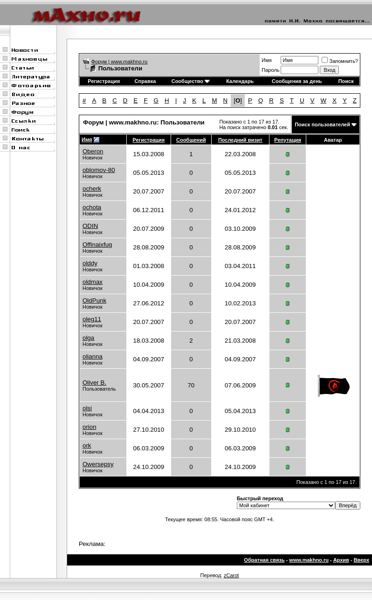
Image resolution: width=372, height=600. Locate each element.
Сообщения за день (297, 81)
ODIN (90, 225)
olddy (90, 263)
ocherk (92, 188)
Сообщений (191, 140)
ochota (92, 207)
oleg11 (92, 319)
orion (89, 426)
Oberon (93, 151)
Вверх (361, 560)
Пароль (270, 70)
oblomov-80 (99, 169)
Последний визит (240, 140)
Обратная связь (264, 560)
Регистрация (104, 81)
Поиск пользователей (322, 124)
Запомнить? (340, 61)
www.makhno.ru (309, 560)
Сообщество (191, 81)
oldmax (93, 281)
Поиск (346, 81)
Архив (341, 560)
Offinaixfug (97, 244)
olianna (93, 356)
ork (87, 445)
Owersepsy (98, 464)
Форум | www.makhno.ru (119, 61)
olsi (87, 408)
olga (88, 337)
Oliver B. (94, 382)
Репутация (287, 140)
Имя (266, 60)
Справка (145, 81)
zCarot (231, 575)
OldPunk (94, 300)
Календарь (240, 81)
